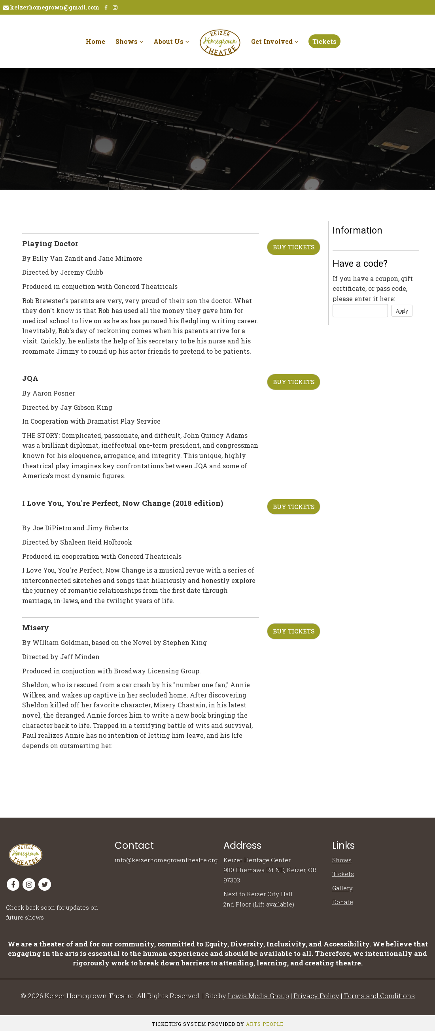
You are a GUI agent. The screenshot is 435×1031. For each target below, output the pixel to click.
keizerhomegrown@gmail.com (51, 7)
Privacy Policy (316, 995)
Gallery (342, 888)
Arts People (265, 1024)
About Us (171, 41)
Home (95, 41)
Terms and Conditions (379, 995)
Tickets (324, 41)
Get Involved (274, 41)
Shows (129, 41)
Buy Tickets (293, 247)
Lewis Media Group (258, 995)
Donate (342, 902)
